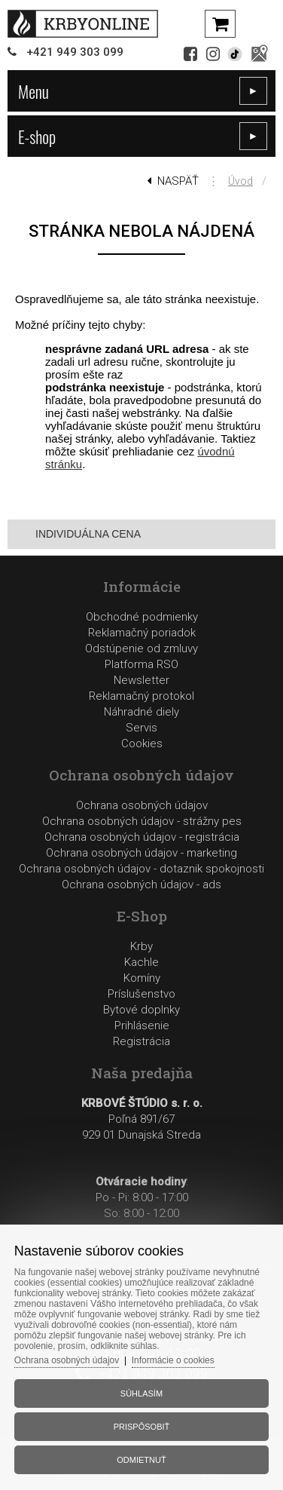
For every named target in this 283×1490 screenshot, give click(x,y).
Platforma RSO (141, 664)
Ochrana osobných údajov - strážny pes (142, 821)
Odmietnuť (141, 1459)
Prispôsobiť (142, 1426)
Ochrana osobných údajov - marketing (141, 853)
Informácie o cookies (173, 1360)
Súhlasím (141, 1393)
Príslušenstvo (141, 994)
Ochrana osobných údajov (142, 805)
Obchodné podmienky (142, 617)
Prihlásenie (141, 1025)
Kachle (141, 962)
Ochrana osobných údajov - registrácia (141, 837)
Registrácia (141, 1041)
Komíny (141, 978)
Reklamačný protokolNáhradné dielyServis (141, 711)
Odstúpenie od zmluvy (141, 648)
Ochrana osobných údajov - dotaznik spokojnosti (141, 868)
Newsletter (141, 680)
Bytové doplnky (141, 1009)
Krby (141, 946)
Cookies (142, 743)
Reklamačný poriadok (142, 632)
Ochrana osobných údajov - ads (141, 884)
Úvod (240, 181)
